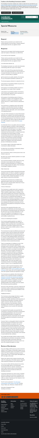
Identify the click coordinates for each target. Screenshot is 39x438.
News (12, 403)
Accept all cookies (6, 12)
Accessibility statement (5, 422)
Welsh (2, 431)
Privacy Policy (3, 424)
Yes (2, 396)
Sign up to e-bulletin (33, 417)
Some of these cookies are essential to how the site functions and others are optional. (19, 5)
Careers (12, 404)
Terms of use (3, 428)
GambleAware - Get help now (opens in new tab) (33, 411)
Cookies (2, 426)
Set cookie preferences (17, 12)
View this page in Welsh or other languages (8, 433)
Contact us (12, 406)
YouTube (21, 408)
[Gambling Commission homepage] (6, 19)
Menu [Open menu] (23, 16)
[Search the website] (37, 17)
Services (12, 407)
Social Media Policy (4, 429)
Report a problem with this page (12, 396)
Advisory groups (4, 411)
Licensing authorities (4, 408)
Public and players (4, 404)
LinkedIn (21, 407)
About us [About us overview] (2, 410)
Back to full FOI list (5, 21)
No (4, 396)
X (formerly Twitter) (23, 405)
